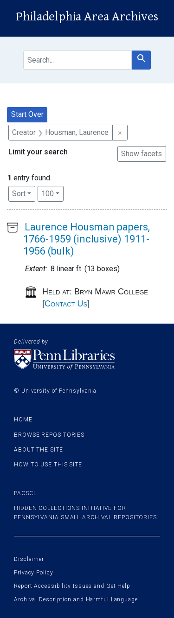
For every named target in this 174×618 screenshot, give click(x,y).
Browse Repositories (49, 435)
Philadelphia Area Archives (87, 16)
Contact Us (66, 303)
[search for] (77, 60)
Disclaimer (29, 559)
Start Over (27, 114)
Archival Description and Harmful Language (76, 599)
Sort (19, 193)
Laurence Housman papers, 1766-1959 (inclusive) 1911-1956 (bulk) (86, 239)
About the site (38, 449)
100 (52, 193)
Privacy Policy (33, 572)
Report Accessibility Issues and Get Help (72, 586)
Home (23, 419)
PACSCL (25, 493)
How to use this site (48, 464)
